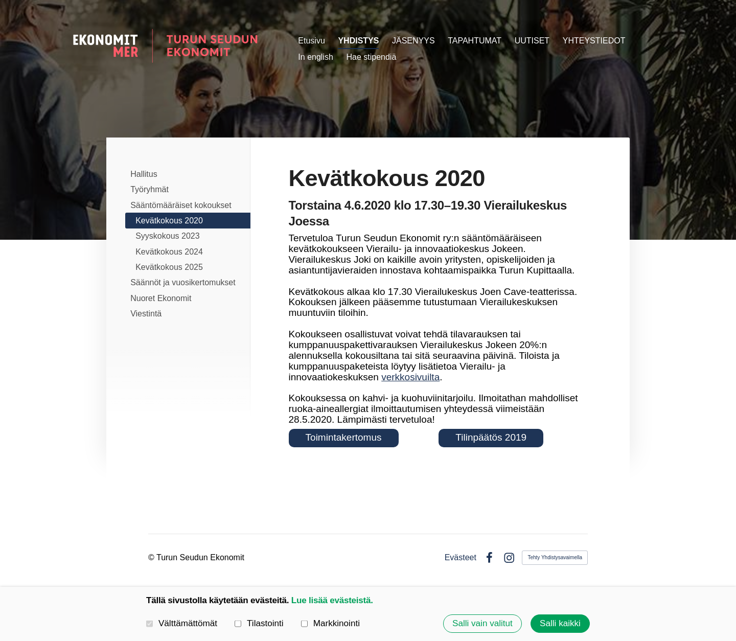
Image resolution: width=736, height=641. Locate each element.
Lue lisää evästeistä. (332, 600)
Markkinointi (330, 623)
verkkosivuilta (410, 377)
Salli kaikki (560, 623)
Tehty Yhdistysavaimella (554, 557)
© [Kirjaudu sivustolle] (152, 557)
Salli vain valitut (482, 623)
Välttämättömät (181, 623)
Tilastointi (259, 623)
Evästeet (460, 558)
